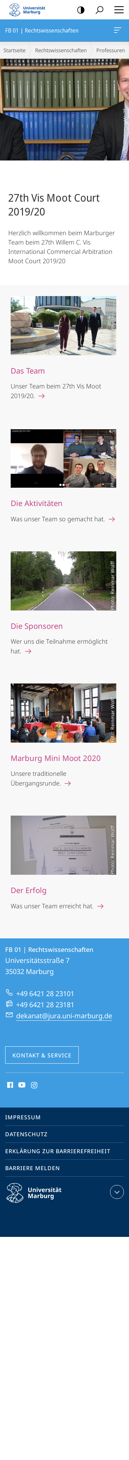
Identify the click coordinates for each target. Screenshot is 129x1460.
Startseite (14, 50)
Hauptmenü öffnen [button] (117, 9)
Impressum (23, 1117)
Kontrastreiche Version (79, 10)
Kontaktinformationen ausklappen (116, 1192)
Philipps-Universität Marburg (40, 1198)
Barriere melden (32, 1168)
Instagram (34, 1085)
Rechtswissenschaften (61, 50)
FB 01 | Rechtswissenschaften (117, 31)
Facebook (9, 1085)
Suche (97, 10)
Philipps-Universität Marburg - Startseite (29, 9)
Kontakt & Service (42, 1055)
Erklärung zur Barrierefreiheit (57, 1151)
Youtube (21, 1085)
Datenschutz (26, 1134)
